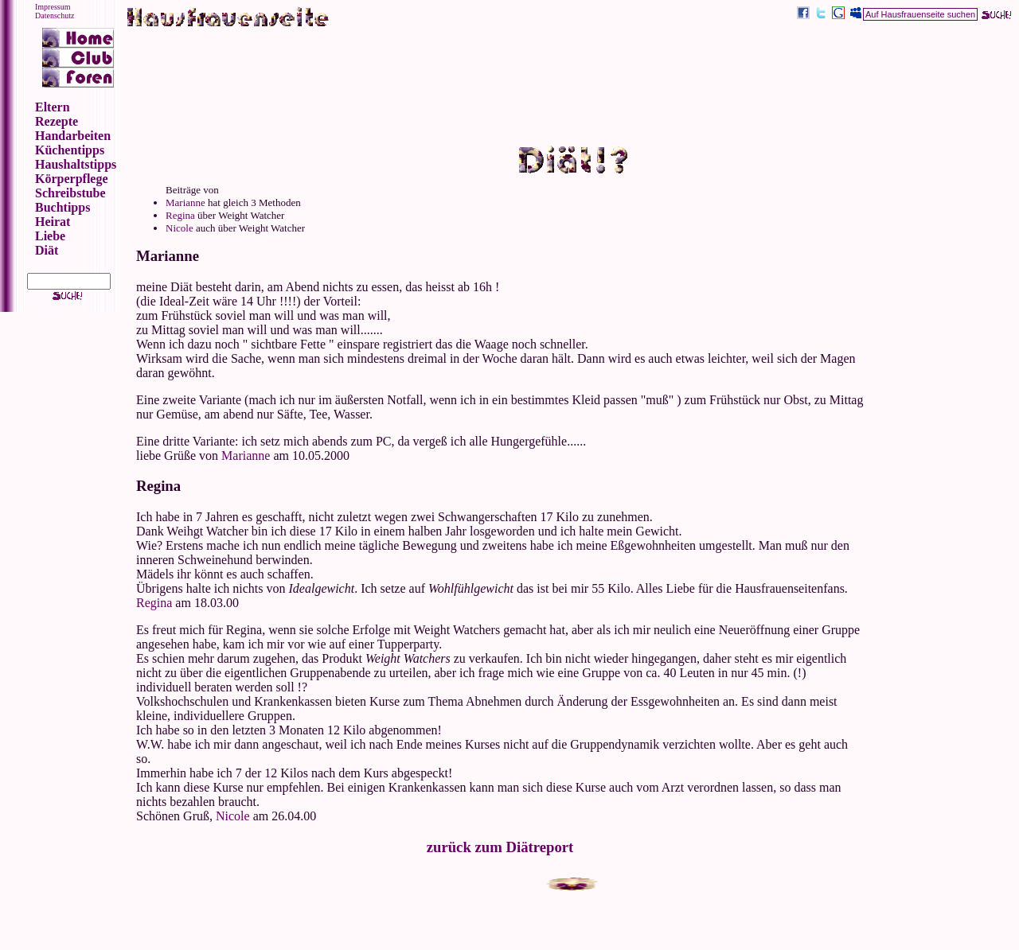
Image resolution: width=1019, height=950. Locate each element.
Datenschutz (54, 15)
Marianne (185, 202)
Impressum (52, 6)
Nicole (179, 228)
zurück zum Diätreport (500, 847)
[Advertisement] (573, 76)
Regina (180, 215)
